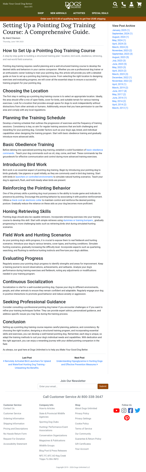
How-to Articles (47, 408)
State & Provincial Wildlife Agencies (52, 415)
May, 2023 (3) (119, 67)
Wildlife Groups (47, 445)
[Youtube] (117, 411)
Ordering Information (13, 418)
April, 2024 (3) (119, 43)
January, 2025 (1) (121, 30)
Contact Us (9, 408)
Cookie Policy (82, 423)
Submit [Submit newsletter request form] (102, 386)
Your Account (82, 449)
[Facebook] (130, 411)
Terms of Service (83, 428)
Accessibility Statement (15, 444)
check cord (17, 200)
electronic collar (34, 200)
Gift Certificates (83, 444)
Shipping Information (13, 423)
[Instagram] (124, 411)
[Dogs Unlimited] (73, 5)
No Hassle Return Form (15, 433)
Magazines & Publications (52, 440)
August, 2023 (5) (120, 57)
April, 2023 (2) (119, 70)
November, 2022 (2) (122, 81)
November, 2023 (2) (122, 50)
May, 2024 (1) (119, 40)
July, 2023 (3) (119, 60)
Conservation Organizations (53, 435)
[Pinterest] (126, 419)
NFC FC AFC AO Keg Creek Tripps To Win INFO (52, 457)
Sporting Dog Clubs (49, 422)
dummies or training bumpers (78, 220)
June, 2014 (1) (119, 97)
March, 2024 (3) (120, 47)
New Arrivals (58, 13)
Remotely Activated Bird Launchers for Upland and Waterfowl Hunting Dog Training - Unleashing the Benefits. (27, 364)
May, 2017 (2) (119, 94)
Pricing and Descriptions (15, 428)
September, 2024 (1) (122, 33)
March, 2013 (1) (120, 108)
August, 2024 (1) (120, 37)
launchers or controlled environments (34, 176)
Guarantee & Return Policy (88, 439)
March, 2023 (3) (120, 74)
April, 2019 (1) (119, 84)
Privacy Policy (82, 413)
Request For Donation (14, 439)
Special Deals (100, 13)
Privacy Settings (83, 418)
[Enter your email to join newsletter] (67, 386)
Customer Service (12, 413)
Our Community (83, 433)
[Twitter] (137, 411)
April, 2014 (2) (119, 104)
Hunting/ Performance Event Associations (53, 429)
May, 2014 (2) (119, 101)
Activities (79, 13)
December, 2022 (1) (122, 77)
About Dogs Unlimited (86, 408)
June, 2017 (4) (119, 91)
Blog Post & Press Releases (53, 450)
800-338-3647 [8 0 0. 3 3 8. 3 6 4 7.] (92, 397)
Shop (41, 13)
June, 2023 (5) (119, 64)
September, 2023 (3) (122, 54)
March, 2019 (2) (120, 87)
